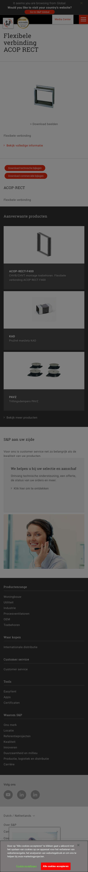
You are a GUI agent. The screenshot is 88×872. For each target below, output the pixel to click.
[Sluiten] (78, 847)
